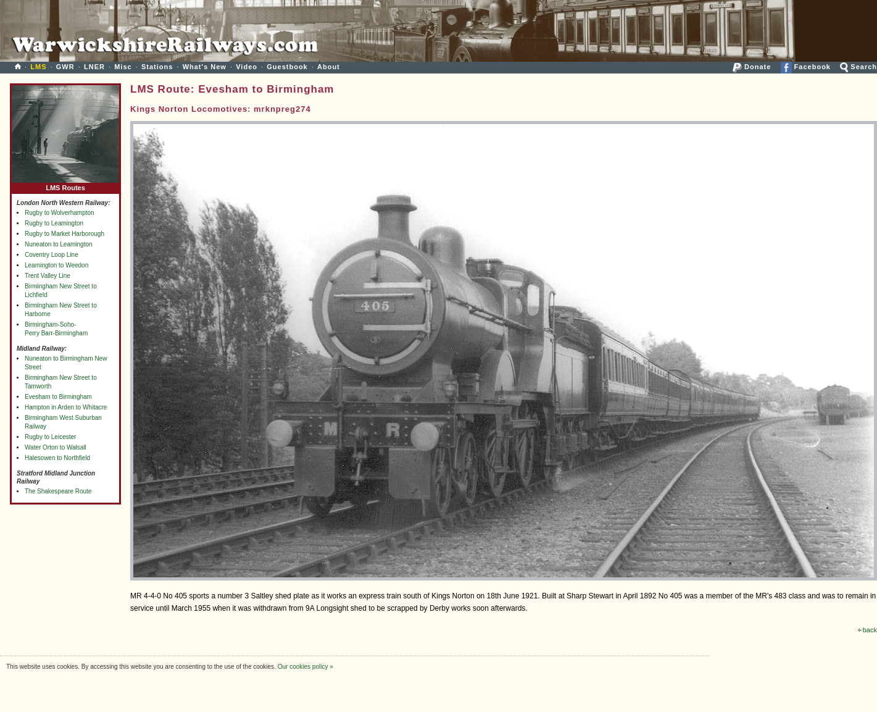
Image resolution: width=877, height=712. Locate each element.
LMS (38, 66)
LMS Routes (65, 184)
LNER (94, 66)
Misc (122, 66)
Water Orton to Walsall (55, 447)
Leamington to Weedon (56, 265)
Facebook (806, 66)
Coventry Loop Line (51, 254)
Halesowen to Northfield (57, 457)
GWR (65, 66)
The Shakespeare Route (58, 491)
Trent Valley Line (47, 275)
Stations (157, 66)
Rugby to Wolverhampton (59, 212)
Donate (752, 66)
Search (858, 66)
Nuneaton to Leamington (59, 244)
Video (246, 66)
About (328, 66)
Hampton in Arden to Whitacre (66, 407)
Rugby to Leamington (54, 223)
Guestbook (287, 66)
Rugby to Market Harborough (64, 233)
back (867, 630)
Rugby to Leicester (50, 436)
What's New (205, 66)
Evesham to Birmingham (58, 396)
